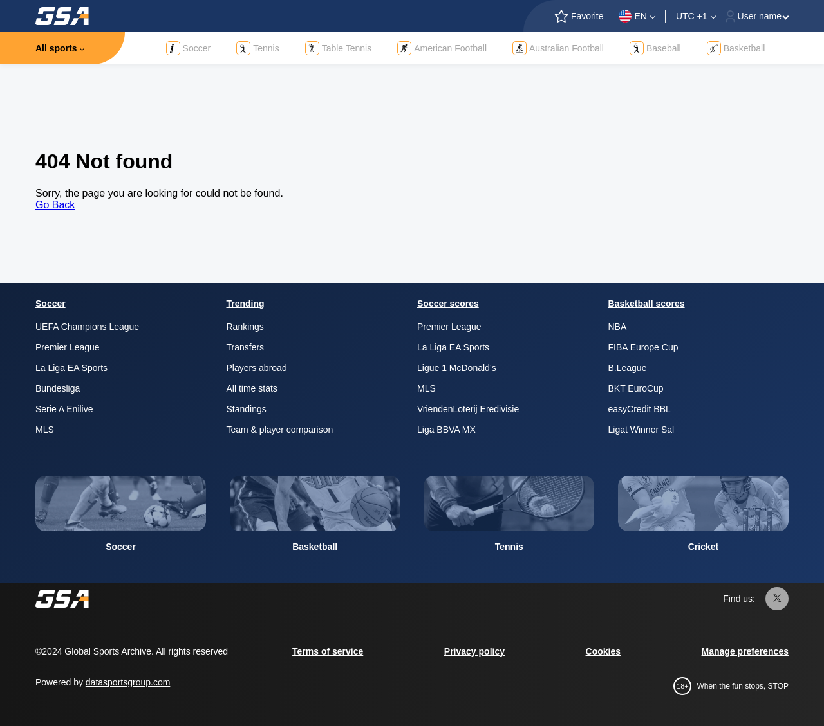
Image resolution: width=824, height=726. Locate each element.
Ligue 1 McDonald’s (456, 368)
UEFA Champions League (87, 327)
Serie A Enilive (64, 409)
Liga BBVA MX (446, 429)
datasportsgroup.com (128, 682)
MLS (44, 429)
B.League (627, 368)
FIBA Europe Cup (643, 347)
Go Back (55, 204)
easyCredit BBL (639, 409)
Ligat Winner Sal (641, 429)
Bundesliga (57, 388)
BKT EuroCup (636, 388)
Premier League (67, 347)
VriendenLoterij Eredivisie (468, 409)
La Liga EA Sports (71, 368)
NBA (617, 327)
